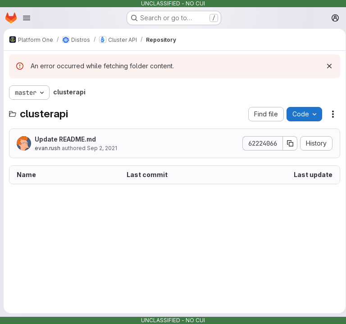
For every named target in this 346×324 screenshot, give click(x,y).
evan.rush (47, 148)
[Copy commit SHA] (287, 143)
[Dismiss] (326, 66)
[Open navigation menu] (26, 18)
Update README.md (65, 139)
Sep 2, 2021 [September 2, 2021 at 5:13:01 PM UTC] (102, 148)
